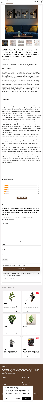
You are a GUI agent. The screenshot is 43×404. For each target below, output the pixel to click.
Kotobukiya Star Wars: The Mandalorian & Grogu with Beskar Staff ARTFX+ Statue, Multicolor (30, 307)
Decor (8, 94)
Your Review (5, 223)
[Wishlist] (38, 2)
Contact (4, 384)
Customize (9, 398)
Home (3, 381)
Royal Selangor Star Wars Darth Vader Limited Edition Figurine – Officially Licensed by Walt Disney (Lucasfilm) (11, 353)
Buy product (21, 269)
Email (3, 249)
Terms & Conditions (27, 382)
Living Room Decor (14, 94)
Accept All (26, 398)
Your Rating (5, 219)
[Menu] (1, 2)
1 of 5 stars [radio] (9, 219)
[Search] (35, 2)
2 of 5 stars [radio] (10, 219)
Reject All (18, 398)
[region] (18, 393)
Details (8, 68)
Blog (3, 382)
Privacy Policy (25, 381)
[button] (40, 5)
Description (6, 99)
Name (4, 244)
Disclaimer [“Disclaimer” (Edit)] (24, 384)
